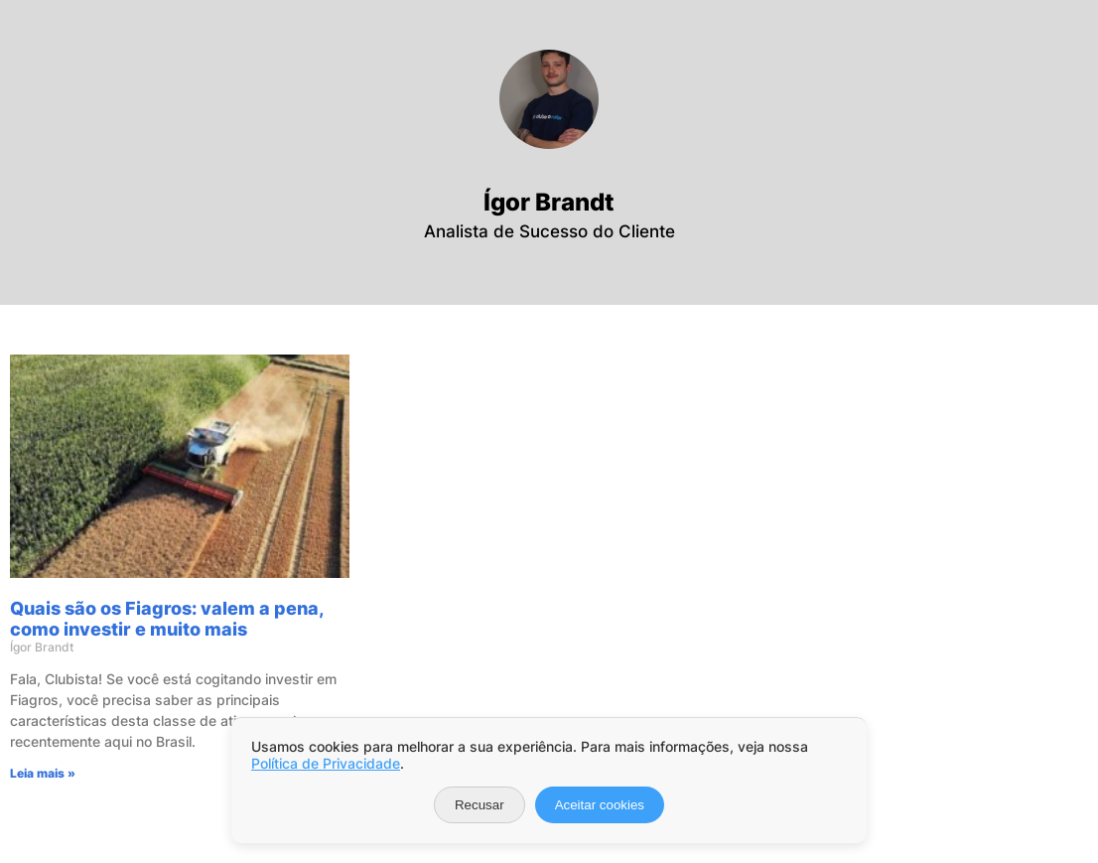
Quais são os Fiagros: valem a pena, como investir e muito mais (167, 619)
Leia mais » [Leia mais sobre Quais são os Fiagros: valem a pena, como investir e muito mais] (42, 773)
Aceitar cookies (599, 804)
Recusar (479, 804)
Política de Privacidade (325, 763)
